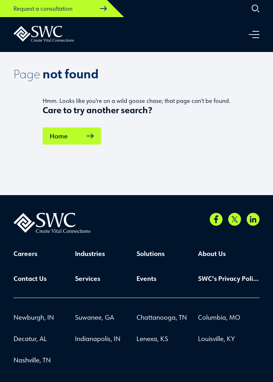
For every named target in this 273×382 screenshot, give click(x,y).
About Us (212, 253)
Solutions (150, 253)
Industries (90, 253)
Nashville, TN (32, 360)
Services (87, 278)
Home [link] (72, 136)
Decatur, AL (30, 338)
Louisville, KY (216, 338)
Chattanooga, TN (161, 317)
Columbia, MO (219, 317)
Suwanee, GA (94, 317)
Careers (25, 253)
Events (146, 278)
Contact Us (30, 278)
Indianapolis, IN (98, 338)
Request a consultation (60, 8)
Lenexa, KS (152, 338)
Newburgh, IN (34, 317)
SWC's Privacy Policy (228, 278)
